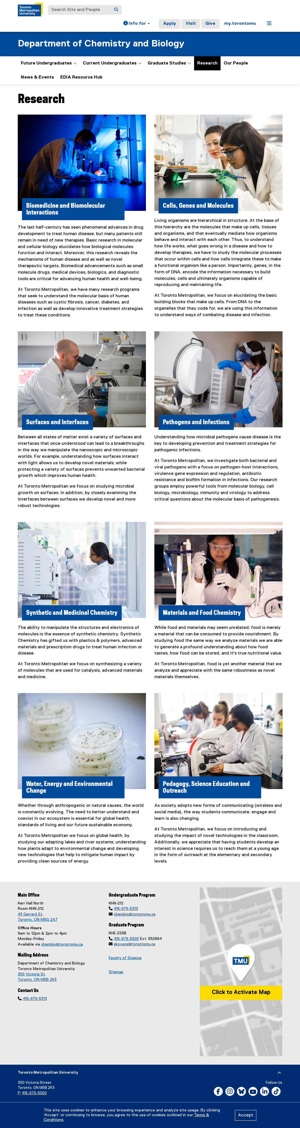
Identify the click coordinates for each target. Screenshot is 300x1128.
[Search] (116, 10)
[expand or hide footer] (279, 1072)
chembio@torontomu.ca (62, 944)
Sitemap (116, 972)
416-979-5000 (126, 939)
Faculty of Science (125, 958)
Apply (169, 23)
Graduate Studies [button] (169, 63)
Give (210, 23)
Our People (236, 63)
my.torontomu (240, 23)
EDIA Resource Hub (81, 77)
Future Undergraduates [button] (49, 63)
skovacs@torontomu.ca (134, 944)
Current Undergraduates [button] (112, 63)
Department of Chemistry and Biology (101, 43)
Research (207, 63)
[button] (136, 24)
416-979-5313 (35, 999)
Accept (245, 1115)
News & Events (37, 77)
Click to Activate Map (241, 992)
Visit (191, 23)
